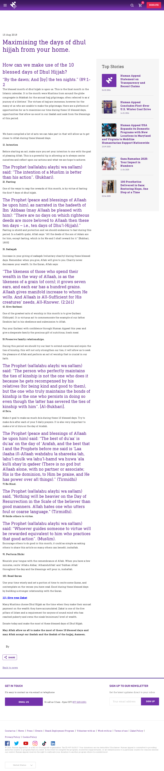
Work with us (105, 730)
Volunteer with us (86, 730)
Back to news (10, 667)
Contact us (10, 730)
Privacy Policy (12, 737)
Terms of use (121, 730)
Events (38, 730)
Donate (154, 5)
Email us (24, 702)
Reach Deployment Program (59, 730)
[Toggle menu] (5, 5)
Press (30, 730)
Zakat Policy (136, 730)
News (21, 730)
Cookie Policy (30, 737)
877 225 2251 (79, 702)
